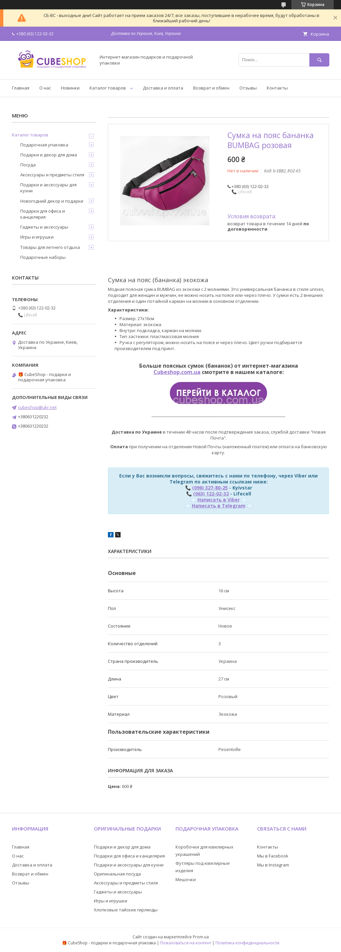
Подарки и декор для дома (48, 155)
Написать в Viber (218, 499)
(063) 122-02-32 (211, 493)
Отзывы (248, 88)
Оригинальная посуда (117, 874)
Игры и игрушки (37, 237)
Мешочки (185, 879)
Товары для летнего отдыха (50, 247)
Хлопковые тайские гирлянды (126, 910)
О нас (45, 88)
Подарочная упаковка (44, 145)
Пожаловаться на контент (185, 943)
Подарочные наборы (43, 257)
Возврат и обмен (211, 88)
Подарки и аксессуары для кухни (48, 188)
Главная (20, 88)
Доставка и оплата (163, 88)
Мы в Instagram (273, 865)
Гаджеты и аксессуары (44, 227)
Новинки (70, 88)
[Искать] (319, 59)
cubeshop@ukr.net (37, 407)
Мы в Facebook (272, 856)
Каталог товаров (108, 88)
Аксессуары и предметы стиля (52, 175)
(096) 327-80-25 (210, 487)
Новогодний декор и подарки (51, 201)
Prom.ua (201, 937)
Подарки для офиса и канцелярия (42, 214)
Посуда (28, 165)
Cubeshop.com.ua (177, 372)
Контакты (277, 88)
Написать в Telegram (218, 505)
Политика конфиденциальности (247, 943)
